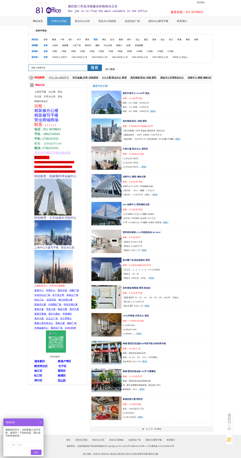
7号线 (110, 51)
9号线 (129, 51)
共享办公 (97, 454)
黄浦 (54, 39)
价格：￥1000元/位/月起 (133, 154)
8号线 (120, 51)
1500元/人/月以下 (59, 57)
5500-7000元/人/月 (160, 57)
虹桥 (129, 45)
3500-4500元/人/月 (120, 57)
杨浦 (121, 39)
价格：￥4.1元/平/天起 (132, 98)
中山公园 (108, 45)
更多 (153, 111)
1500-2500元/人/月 (79, 57)
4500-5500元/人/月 (140, 57)
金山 (163, 39)
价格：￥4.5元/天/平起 (132, 182)
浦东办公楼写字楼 (158, 21)
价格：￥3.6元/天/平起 (132, 209)
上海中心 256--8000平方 (57, 77)
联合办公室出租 (117, 454)
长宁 (79, 39)
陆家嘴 (65, 45)
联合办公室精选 (107, 21)
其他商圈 (139, 45)
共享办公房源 (58, 21)
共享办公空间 (131, 454)
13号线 (170, 51)
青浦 (179, 39)
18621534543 (51, 134)
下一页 (154, 429)
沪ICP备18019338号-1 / (137, 446)
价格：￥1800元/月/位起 (133, 321)
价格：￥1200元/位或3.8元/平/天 (137, 265)
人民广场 (77, 45)
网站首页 (38, 21)
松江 (171, 39)
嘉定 (146, 39)
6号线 (101, 51)
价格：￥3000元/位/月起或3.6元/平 (138, 126)
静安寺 (88, 45)
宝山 (138, 39)
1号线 (54, 51)
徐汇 (71, 39)
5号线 (91, 51)
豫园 (97, 45)
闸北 (104, 39)
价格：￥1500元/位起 (132, 404)
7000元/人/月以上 (180, 57)
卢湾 (62, 39)
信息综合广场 (132, 21)
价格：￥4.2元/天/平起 (132, 293)
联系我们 (201, 2)
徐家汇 (119, 45)
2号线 (63, 51)
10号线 (139, 51)
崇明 (196, 39)
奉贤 (188, 39)
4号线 (82, 51)
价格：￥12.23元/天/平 (132, 376)
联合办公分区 (82, 21)
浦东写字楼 (142, 454)
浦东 (154, 39)
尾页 (159, 429)
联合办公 (106, 454)
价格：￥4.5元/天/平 (131, 237)
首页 (68, 440)
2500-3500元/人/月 (99, 57)
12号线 (160, 51)
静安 (87, 39)
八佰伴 (55, 45)
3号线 (73, 51)
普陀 (96, 39)
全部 (46, 39)
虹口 (112, 39)
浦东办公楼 (153, 454)
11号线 (150, 51)
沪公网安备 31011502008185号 (161, 446)
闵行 (129, 39)
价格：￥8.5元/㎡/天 (131, 348)
